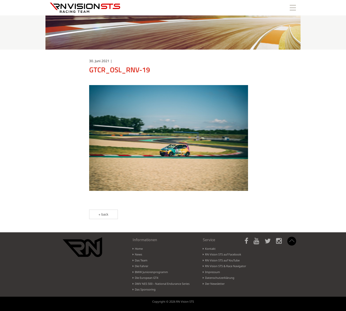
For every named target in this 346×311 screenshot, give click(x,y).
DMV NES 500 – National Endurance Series (162, 284)
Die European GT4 (146, 278)
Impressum (212, 272)
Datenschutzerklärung (219, 278)
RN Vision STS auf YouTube (222, 260)
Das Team (141, 260)
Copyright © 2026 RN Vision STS (173, 302)
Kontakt (210, 249)
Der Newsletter (215, 284)
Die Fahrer (141, 266)
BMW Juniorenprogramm (151, 272)
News (138, 254)
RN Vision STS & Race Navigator (225, 266)
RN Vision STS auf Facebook (223, 254)
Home (139, 249)
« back (103, 214)
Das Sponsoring (145, 289)
